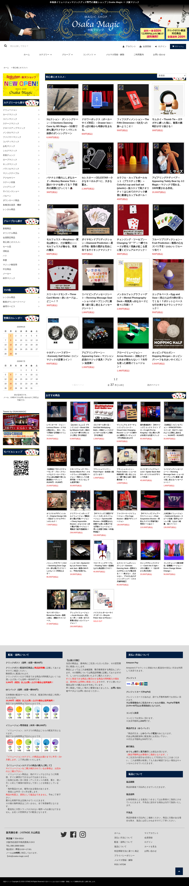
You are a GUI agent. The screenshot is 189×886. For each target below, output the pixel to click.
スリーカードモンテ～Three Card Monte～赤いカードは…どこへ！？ (62, 298)
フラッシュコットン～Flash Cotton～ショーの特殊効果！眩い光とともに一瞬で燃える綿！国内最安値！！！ (126, 474)
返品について (120, 846)
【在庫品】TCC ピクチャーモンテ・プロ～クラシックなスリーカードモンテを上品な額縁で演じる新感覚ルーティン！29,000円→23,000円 (56, 475)
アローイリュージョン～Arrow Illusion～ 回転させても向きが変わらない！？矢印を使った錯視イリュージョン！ (132, 359)
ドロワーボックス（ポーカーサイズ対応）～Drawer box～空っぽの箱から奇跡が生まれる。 (97, 124)
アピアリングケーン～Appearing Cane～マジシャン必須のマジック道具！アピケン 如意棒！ (98, 357)
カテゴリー (46, 54)
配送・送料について (123, 842)
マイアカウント (151, 833)
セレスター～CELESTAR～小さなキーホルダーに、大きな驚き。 (97, 181)
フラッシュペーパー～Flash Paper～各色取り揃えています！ (103, 471)
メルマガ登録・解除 (115, 54)
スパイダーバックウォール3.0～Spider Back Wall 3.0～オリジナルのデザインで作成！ (150, 473)
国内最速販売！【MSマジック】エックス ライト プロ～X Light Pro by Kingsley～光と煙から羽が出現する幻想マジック (150, 430)
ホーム (27, 54)
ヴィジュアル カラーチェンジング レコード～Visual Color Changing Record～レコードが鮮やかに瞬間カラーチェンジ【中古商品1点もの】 (127, 431)
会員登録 (147, 46)
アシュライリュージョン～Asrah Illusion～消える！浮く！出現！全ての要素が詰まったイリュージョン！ (79, 618)
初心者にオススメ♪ (20, 68)
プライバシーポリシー (124, 855)
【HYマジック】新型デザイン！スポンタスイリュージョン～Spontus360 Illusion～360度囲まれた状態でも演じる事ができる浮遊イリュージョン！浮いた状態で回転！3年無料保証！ (103, 522)
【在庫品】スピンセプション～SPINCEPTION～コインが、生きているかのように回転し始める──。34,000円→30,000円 (174, 430)
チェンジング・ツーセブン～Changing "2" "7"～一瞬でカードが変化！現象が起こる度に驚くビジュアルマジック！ (132, 244)
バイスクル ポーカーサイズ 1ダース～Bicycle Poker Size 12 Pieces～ (103, 615)
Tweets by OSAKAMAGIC (14, 411)
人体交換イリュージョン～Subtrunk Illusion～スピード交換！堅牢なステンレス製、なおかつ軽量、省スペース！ (173, 518)
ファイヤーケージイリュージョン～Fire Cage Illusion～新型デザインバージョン (127, 517)
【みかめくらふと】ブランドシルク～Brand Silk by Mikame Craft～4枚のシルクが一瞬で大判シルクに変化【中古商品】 (80, 430)
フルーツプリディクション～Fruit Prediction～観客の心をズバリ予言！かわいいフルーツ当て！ (167, 244)
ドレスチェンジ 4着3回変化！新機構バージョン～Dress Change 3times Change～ (173, 567)
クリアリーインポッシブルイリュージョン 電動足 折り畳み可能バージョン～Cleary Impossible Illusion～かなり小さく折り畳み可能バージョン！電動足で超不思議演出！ (80, 521)
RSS (116, 864)
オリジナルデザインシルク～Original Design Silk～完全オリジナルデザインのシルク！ (56, 517)
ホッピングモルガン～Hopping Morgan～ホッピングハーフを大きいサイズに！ (167, 356)
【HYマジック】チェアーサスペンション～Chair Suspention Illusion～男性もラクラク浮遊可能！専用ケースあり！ (150, 518)
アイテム (177, 46)
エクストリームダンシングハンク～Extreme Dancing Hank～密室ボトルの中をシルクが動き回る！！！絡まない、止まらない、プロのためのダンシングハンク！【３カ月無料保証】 (127, 572)
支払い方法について (123, 837)
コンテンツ (90, 54)
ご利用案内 (139, 54)
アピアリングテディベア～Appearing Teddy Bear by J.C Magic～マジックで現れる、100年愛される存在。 (168, 182)
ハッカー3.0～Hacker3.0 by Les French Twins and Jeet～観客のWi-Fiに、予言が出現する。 (79, 567)
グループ (68, 54)
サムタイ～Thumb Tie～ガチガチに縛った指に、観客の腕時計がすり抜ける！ (167, 123)
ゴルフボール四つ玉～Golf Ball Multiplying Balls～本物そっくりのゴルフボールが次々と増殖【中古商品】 (103, 430)
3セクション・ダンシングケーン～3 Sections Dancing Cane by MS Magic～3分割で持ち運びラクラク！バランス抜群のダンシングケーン (62, 126)
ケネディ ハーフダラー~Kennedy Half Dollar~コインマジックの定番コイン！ (62, 356)
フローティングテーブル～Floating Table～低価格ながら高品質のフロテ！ (103, 565)
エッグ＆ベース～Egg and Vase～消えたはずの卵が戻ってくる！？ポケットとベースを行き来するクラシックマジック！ (167, 301)
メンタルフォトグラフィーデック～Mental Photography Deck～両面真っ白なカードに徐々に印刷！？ (132, 299)
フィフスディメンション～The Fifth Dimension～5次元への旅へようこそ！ (133, 123)
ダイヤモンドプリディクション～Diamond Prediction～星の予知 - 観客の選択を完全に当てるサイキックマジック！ (97, 244)
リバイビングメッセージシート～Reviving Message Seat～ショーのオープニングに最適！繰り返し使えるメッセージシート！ (97, 301)
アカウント (131, 46)
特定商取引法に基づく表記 (126, 851)
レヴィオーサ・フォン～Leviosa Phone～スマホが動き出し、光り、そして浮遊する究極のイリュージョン (56, 430)
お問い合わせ (159, 54)
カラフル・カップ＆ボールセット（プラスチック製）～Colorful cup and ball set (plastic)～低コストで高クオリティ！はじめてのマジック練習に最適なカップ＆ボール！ (133, 186)
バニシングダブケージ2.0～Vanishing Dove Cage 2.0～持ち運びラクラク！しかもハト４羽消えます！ (56, 568)
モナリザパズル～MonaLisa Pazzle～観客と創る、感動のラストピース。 (56, 617)
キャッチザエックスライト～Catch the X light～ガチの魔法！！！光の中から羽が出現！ (149, 567)
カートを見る (150, 846)
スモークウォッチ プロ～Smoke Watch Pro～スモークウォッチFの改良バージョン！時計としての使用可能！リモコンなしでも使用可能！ (80, 475)
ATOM (123, 864)
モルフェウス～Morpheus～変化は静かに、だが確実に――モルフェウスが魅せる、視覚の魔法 (63, 244)
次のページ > (153, 385)
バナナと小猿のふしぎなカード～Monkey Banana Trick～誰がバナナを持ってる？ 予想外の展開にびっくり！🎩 (62, 182)
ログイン (162, 46)
